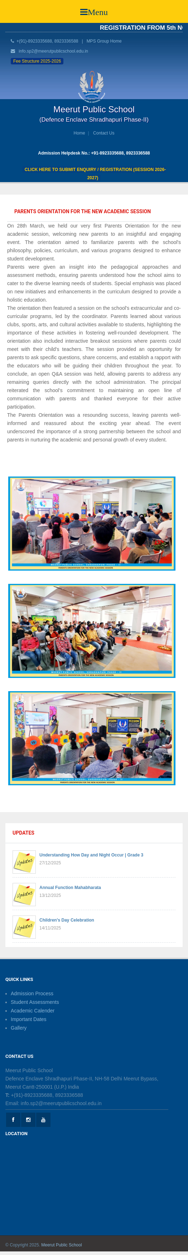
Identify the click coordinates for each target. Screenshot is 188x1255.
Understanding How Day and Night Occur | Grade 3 (91, 855)
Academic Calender (32, 1011)
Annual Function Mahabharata (70, 887)
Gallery (18, 1028)
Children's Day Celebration (66, 920)
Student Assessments (35, 1002)
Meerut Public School (61, 1244)
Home (79, 133)
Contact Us (103, 133)
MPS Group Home (104, 41)
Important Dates (29, 1019)
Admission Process (32, 993)
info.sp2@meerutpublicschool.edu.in (53, 51)
